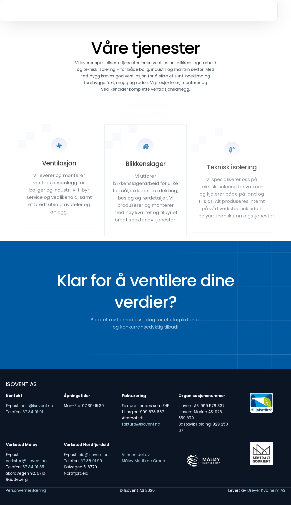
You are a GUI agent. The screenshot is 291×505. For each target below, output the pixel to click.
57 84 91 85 (33, 467)
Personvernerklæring (26, 490)
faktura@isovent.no (141, 424)
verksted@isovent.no (26, 461)
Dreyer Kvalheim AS (266, 490)
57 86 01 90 (91, 461)
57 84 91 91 (33, 412)
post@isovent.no (36, 405)
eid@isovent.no (93, 454)
